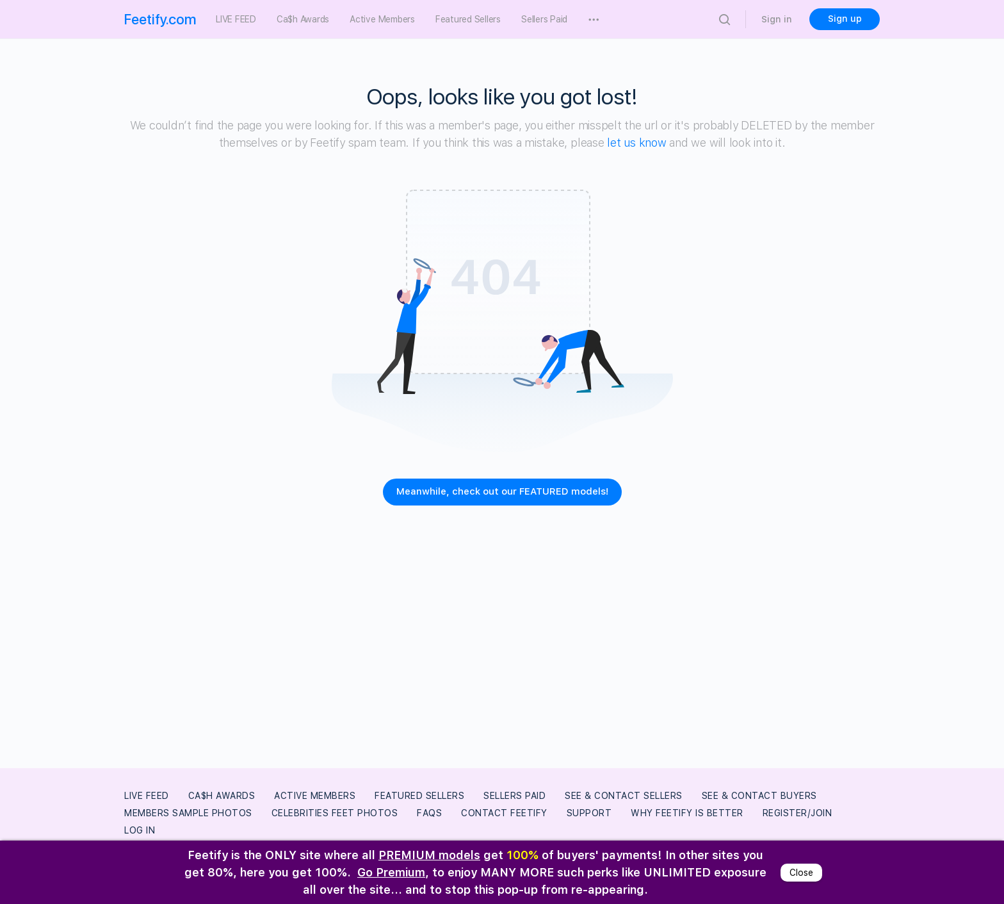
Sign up (845, 18)
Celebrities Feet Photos (334, 813)
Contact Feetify (504, 813)
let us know (636, 142)
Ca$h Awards (221, 796)
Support (589, 813)
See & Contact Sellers (624, 796)
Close (801, 872)
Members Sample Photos (188, 813)
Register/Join (797, 813)
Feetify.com (160, 19)
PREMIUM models (429, 855)
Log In (139, 830)
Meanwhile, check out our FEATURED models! (502, 491)
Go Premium (391, 872)
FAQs (429, 813)
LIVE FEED (146, 796)
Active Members (314, 796)
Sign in (776, 19)
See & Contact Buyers (759, 796)
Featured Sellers (419, 796)
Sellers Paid (514, 796)
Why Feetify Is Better (687, 813)
